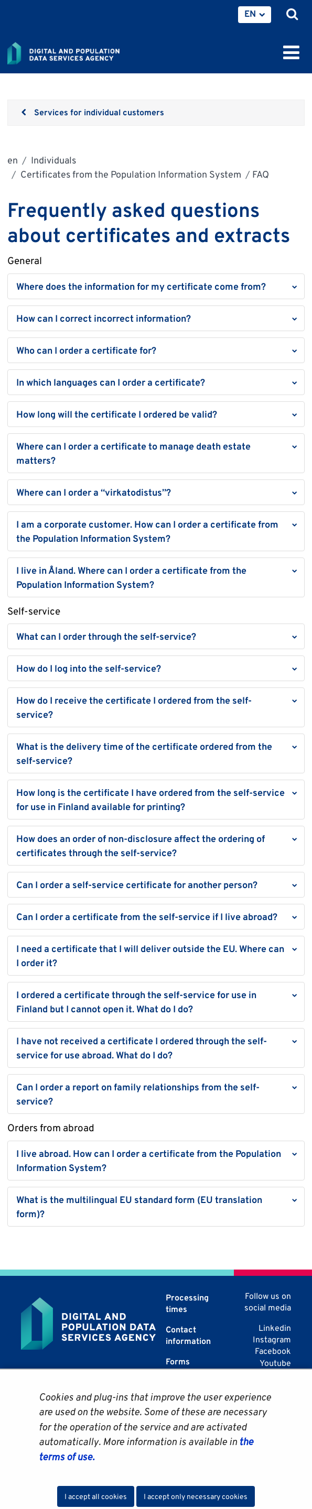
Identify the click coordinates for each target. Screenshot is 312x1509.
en (12, 160)
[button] (156, 286)
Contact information (188, 1335)
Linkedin (275, 1327)
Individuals (52, 160)
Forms (178, 1361)
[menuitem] (254, 14)
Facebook (273, 1351)
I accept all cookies (95, 1496)
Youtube (275, 1363)
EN (250, 13)
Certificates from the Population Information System (129, 174)
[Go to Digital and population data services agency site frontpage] (87, 51)
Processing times (187, 1303)
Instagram (272, 1339)
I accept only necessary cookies (196, 1496)
